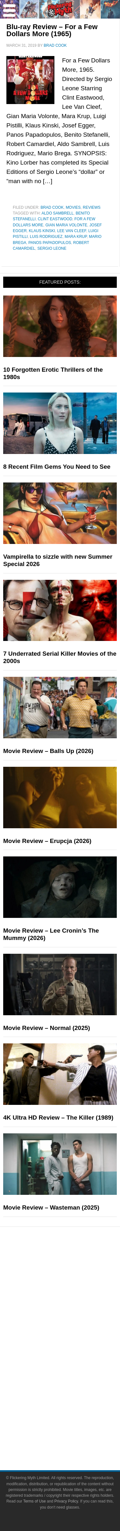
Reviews (91, 207)
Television (73, 1350)
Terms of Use (34, 1501)
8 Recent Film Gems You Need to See (56, 466)
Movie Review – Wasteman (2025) (51, 1207)
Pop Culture (73, 1329)
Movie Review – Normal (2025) (46, 1028)
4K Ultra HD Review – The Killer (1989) (58, 1117)
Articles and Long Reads (73, 1296)
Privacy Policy (66, 1501)
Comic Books (73, 1361)
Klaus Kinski (42, 231)
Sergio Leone (52, 248)
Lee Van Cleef (71, 231)
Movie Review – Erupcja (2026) (47, 841)
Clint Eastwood (55, 219)
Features (73, 1287)
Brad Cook (52, 207)
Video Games (72, 1372)
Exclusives (73, 1318)
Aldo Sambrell (58, 213)
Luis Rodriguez (46, 236)
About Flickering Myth (73, 1415)
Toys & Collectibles (72, 1383)
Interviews (73, 1307)
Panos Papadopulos (49, 242)
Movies (73, 207)
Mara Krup (76, 236)
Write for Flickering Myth (72, 1437)
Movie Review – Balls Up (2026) (48, 751)
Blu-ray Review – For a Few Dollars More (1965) (52, 30)
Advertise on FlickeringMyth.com (73, 1426)
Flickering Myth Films (72, 1394)
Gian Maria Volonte (66, 225)
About (73, 1406)
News (73, 1264)
